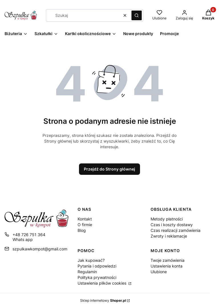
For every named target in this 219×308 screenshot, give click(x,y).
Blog (82, 230)
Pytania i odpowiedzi (97, 266)
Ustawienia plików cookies (102, 283)
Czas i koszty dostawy (172, 224)
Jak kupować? (91, 260)
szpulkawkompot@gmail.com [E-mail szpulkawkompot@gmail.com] (40, 248)
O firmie (85, 224)
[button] (136, 15)
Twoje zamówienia (167, 260)
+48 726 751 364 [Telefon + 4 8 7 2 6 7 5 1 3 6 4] (29, 234)
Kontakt (85, 218)
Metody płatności (167, 218)
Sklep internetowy (103, 300)
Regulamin (87, 271)
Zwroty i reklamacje (169, 236)
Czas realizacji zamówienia (175, 230)
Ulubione (159, 271)
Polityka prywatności (97, 277)
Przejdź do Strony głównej (109, 169)
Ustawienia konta (166, 266)
